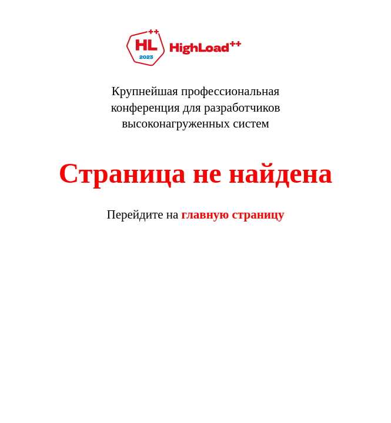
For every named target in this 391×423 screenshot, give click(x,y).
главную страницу (233, 214)
